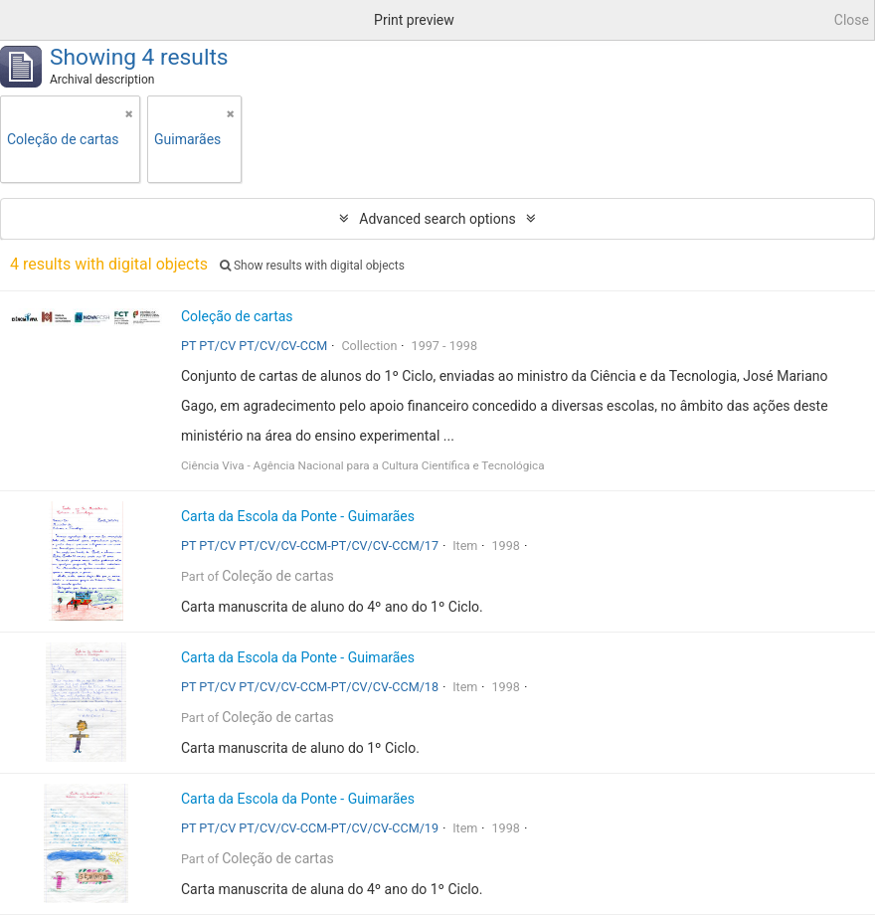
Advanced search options (437, 219)
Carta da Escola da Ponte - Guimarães (298, 516)
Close (851, 20)
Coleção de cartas (237, 316)
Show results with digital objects (312, 266)
